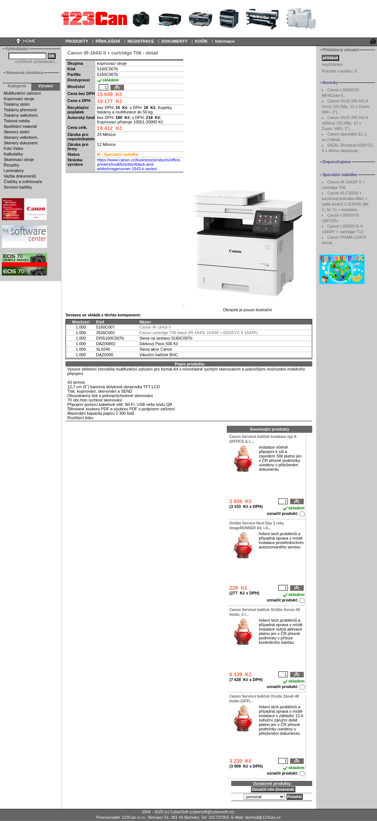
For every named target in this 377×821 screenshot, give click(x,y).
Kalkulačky (13, 154)
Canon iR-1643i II (155, 327)
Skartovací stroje (19, 159)
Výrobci (45, 86)
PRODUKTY (77, 41)
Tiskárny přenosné (20, 110)
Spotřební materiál (20, 126)
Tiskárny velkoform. (21, 115)
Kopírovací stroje (19, 99)
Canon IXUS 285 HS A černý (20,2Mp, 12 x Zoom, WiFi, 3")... (346, 106)
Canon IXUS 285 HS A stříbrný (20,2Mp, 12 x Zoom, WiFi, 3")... (345, 123)
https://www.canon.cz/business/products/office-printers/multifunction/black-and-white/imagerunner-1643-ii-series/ (139, 164)
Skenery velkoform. (21, 137)
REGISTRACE (140, 41)
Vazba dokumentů (20, 176)
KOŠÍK (201, 41)
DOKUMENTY (174, 41)
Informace (225, 41)
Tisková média (17, 121)
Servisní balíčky (18, 187)
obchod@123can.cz (263, 817)
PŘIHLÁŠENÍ (108, 41)
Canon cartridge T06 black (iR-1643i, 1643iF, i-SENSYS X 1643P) (199, 332)
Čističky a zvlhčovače (23, 181)
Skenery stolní (16, 132)
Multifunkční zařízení (22, 93)
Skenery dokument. (21, 143)
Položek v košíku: (339, 71)
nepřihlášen (332, 64)
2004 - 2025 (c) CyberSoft (165, 812)
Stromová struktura (24, 72)
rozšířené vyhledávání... (36, 61)
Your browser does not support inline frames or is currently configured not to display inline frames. (188, 18)
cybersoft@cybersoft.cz (212, 812)
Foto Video (13, 148)
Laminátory (14, 170)
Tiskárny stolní (17, 104)
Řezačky (11, 165)
